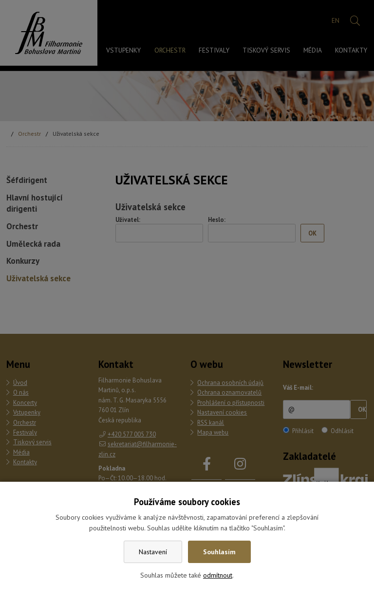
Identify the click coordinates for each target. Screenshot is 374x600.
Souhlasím (219, 551)
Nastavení (153, 551)
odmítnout (217, 575)
